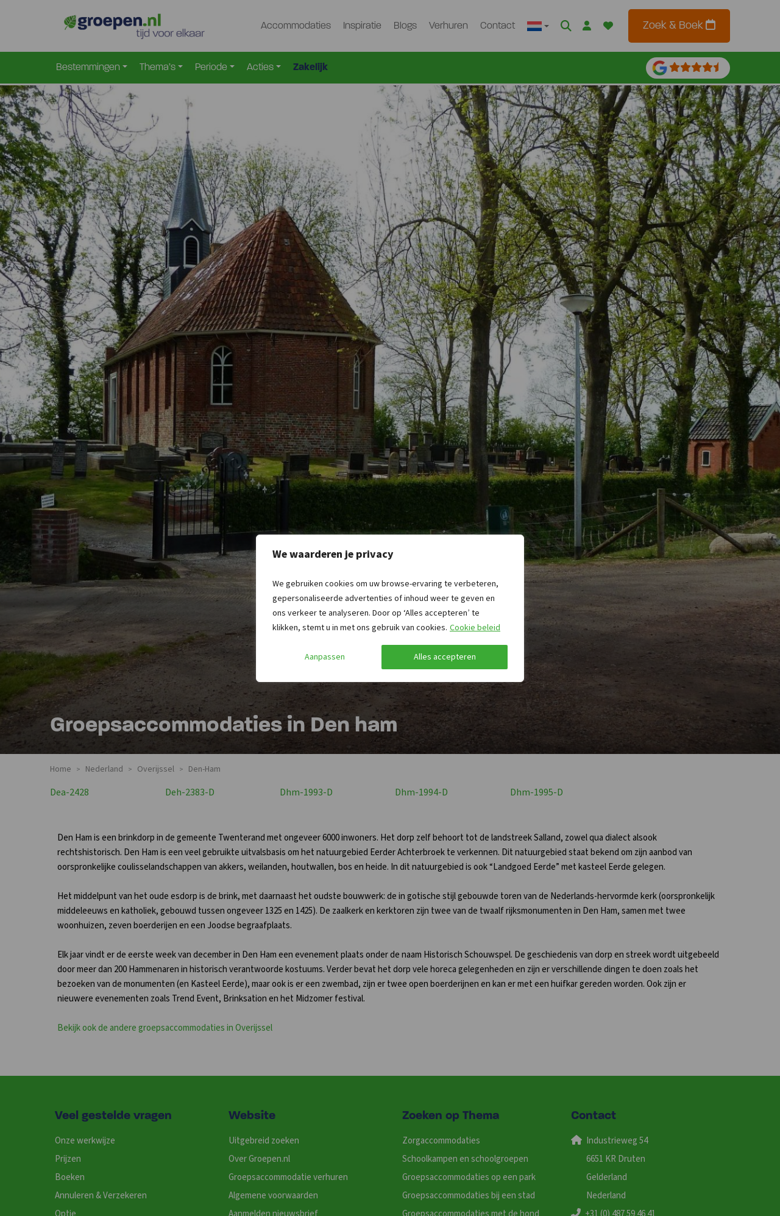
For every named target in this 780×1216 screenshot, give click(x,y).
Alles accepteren (445, 657)
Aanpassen (325, 657)
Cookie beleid (475, 628)
